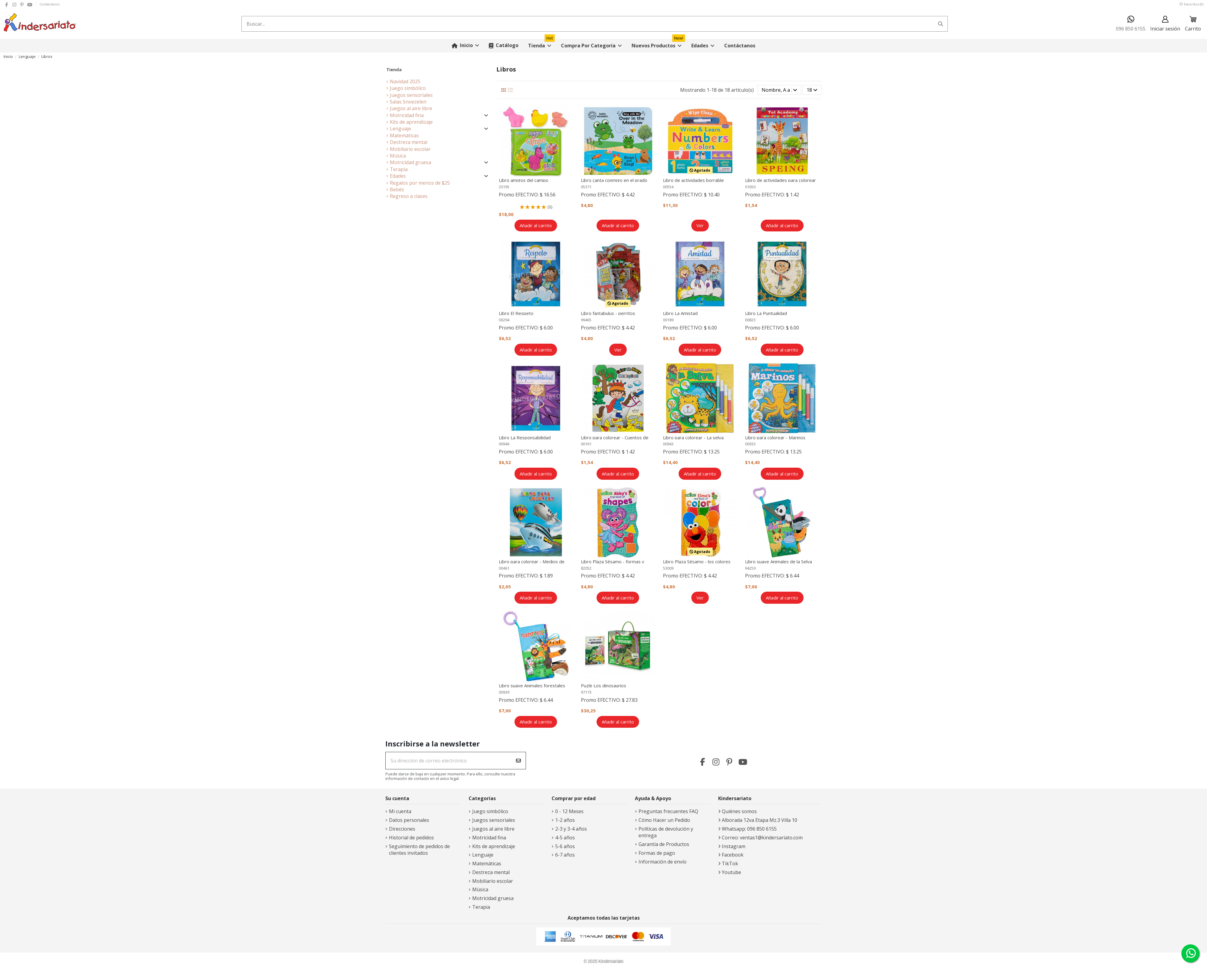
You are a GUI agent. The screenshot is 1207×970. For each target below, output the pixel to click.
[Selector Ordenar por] (779, 90)
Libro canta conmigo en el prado (614, 180)
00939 (504, 692)
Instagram (733, 846)
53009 (668, 568)
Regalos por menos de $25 (420, 183)
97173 (586, 692)
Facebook (733, 854)
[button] (591, 45)
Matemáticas (404, 135)
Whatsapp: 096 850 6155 (749, 828)
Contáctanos (49, 4)
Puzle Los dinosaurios (603, 685)
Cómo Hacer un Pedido (664, 820)
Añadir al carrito (536, 225)
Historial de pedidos (411, 837)
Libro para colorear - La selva (693, 437)
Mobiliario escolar (410, 149)
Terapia (399, 169)
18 (812, 90)
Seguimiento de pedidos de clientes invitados (419, 849)
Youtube (731, 872)
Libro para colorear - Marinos (775, 437)
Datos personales (409, 820)
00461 (504, 568)
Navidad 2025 (405, 81)
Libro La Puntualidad (766, 313)
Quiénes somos (739, 811)
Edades (398, 176)
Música (398, 155)
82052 (586, 568)
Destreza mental (408, 142)
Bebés (397, 189)
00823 (750, 320)
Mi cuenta (400, 811)
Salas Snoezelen (408, 101)
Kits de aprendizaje (411, 122)
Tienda (394, 69)
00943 (668, 444)
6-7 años (565, 854)
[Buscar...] (940, 24)
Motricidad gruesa (410, 162)
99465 (586, 320)
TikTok (730, 863)
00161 (586, 444)
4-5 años (565, 837)
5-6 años (565, 846)
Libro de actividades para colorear (780, 180)
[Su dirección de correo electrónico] (448, 760)
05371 (586, 186)
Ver (700, 225)
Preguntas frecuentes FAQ (668, 811)
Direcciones (402, 828)
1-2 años (565, 820)
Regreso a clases (409, 196)
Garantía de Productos (664, 844)
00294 (504, 320)
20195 (504, 186)
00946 (504, 444)
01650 (750, 186)
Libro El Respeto (516, 313)
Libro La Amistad (680, 313)
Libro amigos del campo (523, 180)
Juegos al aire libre (411, 108)
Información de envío (662, 861)
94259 (750, 568)
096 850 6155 (1130, 23)
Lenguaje (400, 128)
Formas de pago (657, 853)
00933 (750, 444)
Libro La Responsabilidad (525, 437)
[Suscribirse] (518, 760)
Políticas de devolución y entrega (666, 832)
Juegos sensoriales (411, 95)
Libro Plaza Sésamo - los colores (697, 561)
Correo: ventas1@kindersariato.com (762, 837)
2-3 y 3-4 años (571, 828)
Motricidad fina (407, 115)
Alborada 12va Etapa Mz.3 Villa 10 (759, 820)
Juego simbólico (408, 88)
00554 (668, 186)
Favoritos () (1191, 4)
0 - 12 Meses (569, 811)
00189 (668, 320)
